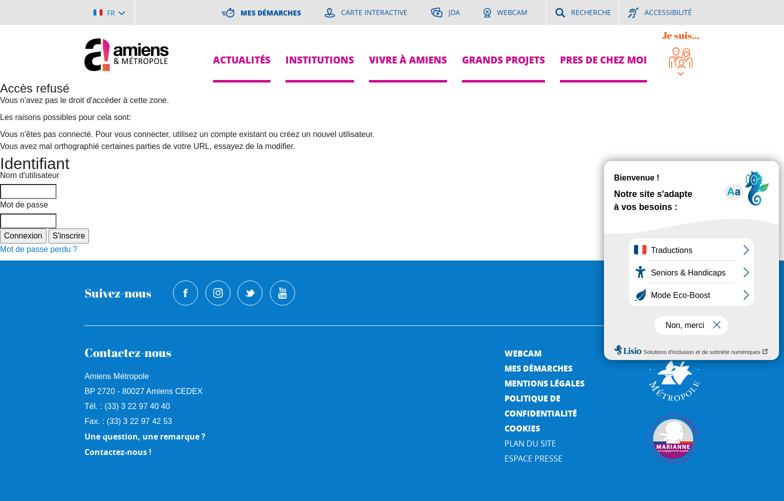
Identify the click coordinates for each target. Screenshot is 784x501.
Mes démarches (538, 368)
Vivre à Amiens (408, 59)
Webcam (523, 353)
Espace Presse (533, 458)
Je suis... (681, 35)
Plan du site (530, 443)
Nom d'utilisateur (30, 175)
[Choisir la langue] (109, 12)
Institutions (320, 59)
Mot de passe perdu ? (39, 249)
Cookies (522, 428)
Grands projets (503, 59)
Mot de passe (24, 204)
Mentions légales (544, 383)
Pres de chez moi (603, 59)
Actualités (241, 59)
